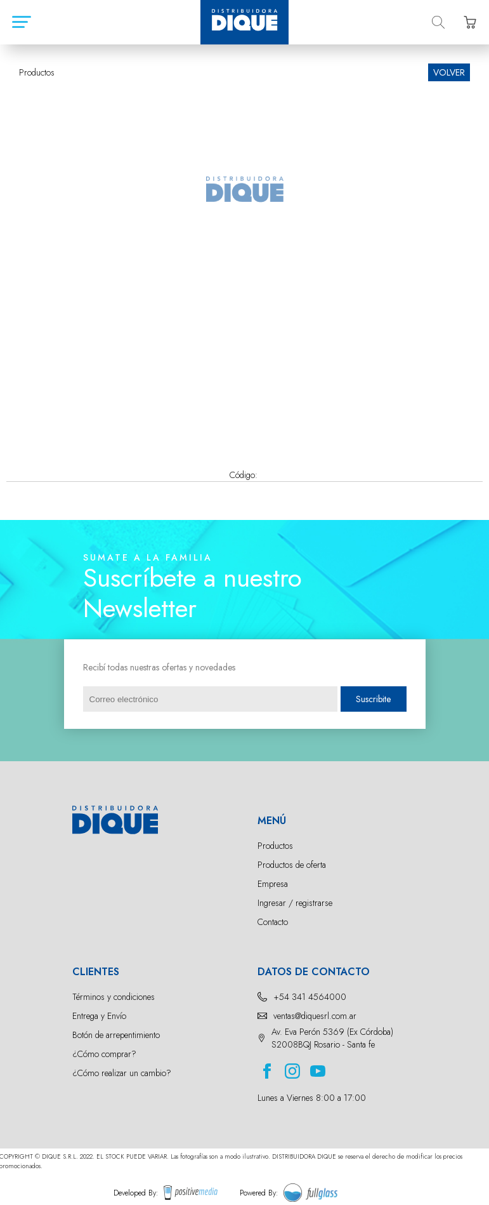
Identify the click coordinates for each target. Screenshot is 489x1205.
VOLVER (449, 72)
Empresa (273, 883)
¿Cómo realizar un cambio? (121, 1073)
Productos (275, 845)
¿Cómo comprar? (104, 1054)
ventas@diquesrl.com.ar (314, 1015)
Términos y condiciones (113, 996)
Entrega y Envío (99, 1015)
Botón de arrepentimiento (116, 1035)
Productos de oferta (292, 864)
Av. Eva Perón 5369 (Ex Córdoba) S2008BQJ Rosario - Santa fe (332, 1038)
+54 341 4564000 (309, 996)
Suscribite (373, 699)
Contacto (273, 921)
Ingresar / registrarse (295, 902)
